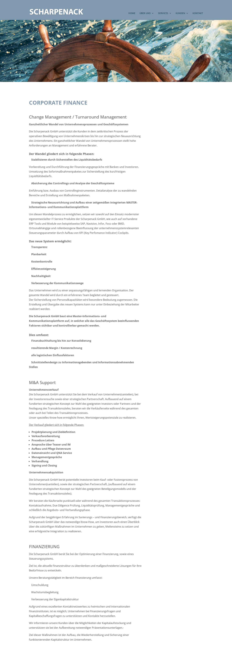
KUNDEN (180, 13)
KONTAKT (198, 13)
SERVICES (163, 13)
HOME (131, 13)
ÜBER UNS (145, 13)
